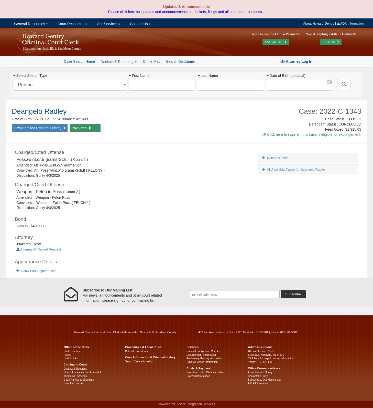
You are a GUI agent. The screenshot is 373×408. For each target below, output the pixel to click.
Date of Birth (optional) (286, 76)
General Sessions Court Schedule (83, 372)
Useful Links (71, 358)
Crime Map (151, 61)
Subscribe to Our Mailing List (264, 379)
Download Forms (73, 383)
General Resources (30, 24)
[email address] (235, 294)
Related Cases (275, 158)
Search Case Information (139, 361)
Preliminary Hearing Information (204, 358)
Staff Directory (72, 351)
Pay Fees (81, 128)
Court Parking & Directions (79, 379)
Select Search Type (30, 76)
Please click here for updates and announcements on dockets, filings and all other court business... (186, 12)
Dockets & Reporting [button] (118, 62)
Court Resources (72, 24)
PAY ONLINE (276, 42)
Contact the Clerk (258, 376)
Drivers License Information (202, 362)
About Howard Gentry (318, 23)
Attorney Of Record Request (38, 249)
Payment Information (198, 376)
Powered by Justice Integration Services (186, 404)
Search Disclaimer (180, 61)
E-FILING (331, 42)
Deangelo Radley (39, 111)
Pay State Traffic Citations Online (205, 372)
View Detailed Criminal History (39, 128)
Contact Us (140, 24)
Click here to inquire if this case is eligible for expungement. (311, 134)
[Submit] (343, 84)
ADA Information (350, 23)
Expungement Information (201, 354)
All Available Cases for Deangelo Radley (294, 169)
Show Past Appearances (36, 271)
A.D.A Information (258, 383)
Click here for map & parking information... (272, 358)
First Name (139, 76)
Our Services (108, 24)
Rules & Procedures (136, 351)
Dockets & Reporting (75, 368)
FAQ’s (67, 354)
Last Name (208, 76)
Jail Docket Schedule (75, 376)
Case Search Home (79, 61)
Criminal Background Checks (203, 351)
